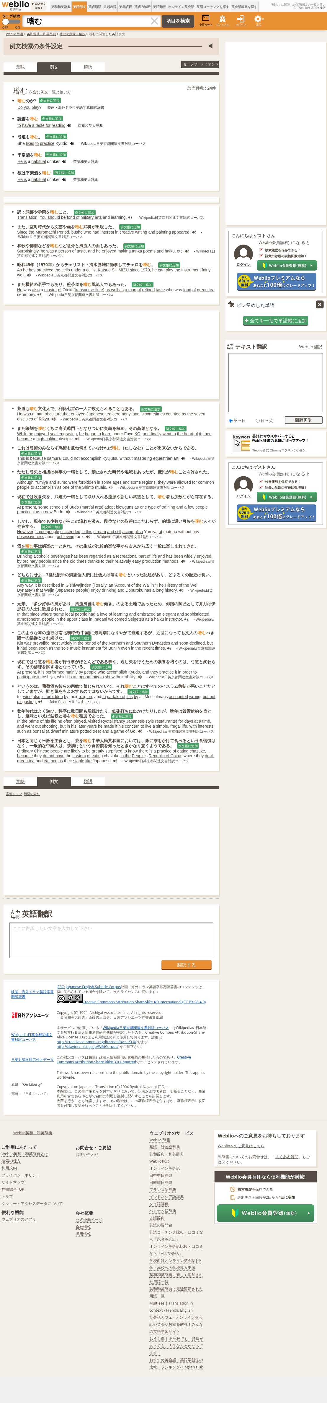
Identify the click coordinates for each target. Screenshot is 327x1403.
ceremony (121, 414)
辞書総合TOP (12, 1189)
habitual (38, 161)
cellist (91, 270)
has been (79, 556)
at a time (202, 721)
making (124, 251)
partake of (116, 696)
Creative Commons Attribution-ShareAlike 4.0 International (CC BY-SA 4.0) (131, 1001)
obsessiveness (30, 536)
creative (127, 232)
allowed (184, 482)
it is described (47, 585)
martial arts (91, 507)
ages (117, 482)
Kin (20, 643)
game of (121, 731)
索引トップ (14, 794)
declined (197, 643)
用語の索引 (32, 794)
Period (63, 232)
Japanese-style (140, 721)
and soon (179, 643)
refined (148, 289)
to (19, 125)
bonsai (38, 731)
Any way (24, 585)
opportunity (89, 676)
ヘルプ (7, 1196)
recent (148, 648)
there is (146, 751)
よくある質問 (286, 1156)
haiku (169, 251)
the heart (185, 433)
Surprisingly (27, 251)
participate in (28, 676)
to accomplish (43, 487)
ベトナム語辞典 (162, 1210)
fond (187, 289)
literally (100, 585)
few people (198, 507)
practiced (45, 270)
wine (27, 696)
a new (47, 511)
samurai (54, 458)
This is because (31, 458)
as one (63, 487)
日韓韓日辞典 (160, 1182)
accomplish (91, 458)
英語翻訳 (159, 6)
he (43, 251)
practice (47, 143)
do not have (53, 755)
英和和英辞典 (61, 6)
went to (169, 433)
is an (73, 676)
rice (54, 760)
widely (190, 556)
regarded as (100, 556)
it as (36, 511)
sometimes (155, 414)
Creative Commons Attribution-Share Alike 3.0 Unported (124, 1059)
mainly (71, 672)
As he (22, 270)
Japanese (66, 590)
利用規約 (9, 1168)
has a (150, 590)
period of (93, 643)
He (19, 289)
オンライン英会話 (181, 6)
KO (137, 433)
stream (99, 531)
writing (141, 232)
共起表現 (110, 6)
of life (152, 556)
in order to (187, 672)
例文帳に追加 (50, 100)
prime (34, 721)
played (80, 721)
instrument (191, 270)
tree (96, 731)
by (19, 561)
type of (154, 507)
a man (130, 289)
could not (71, 458)
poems (149, 251)
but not (209, 696)
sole (65, 648)
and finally (152, 433)
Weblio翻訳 (310, 346)
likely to (78, 751)
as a (149, 619)
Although (25, 482)
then (207, 433)
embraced (146, 614)
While (22, 433)
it (200, 433)
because (25, 755)
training (168, 507)
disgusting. (27, 701)
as (184, 414)
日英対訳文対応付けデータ (32, 1059)
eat (46, 760)
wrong (194, 696)
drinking (109, 590)
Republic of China (165, 755)
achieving (65, 536)
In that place (28, 614)
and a (181, 507)
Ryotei (107, 721)
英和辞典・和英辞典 (41, 34)
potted (85, 731)
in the (60, 619)
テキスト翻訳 (251, 346)
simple (162, 726)
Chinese (41, 751)
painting (163, 232)
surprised (113, 751)
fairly (206, 270)
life (53, 721)
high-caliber (47, 438)
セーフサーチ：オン (200, 64)
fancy (120, 721)
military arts (91, 217)
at (160, 531)
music (75, 648)
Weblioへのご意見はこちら (241, 1145)
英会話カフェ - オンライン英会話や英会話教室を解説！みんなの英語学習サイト (176, 1324)
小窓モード (205, 20)
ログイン (241, 24)
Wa (146, 585)
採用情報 (83, 1234)
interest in (110, 232)
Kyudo (134, 672)
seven (199, 414)
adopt (109, 507)
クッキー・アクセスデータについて (32, 1203)
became (24, 438)
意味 (20, 67)
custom (79, 755)
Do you (23, 107)
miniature (70, 731)
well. (21, 275)
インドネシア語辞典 (166, 1196)
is (142, 414)
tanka (137, 251)
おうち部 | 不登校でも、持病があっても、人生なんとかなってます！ (176, 1345)
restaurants (165, 721)
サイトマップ (12, 1182)
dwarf (56, 731)
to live (146, 726)
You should (50, 217)
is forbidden (52, 696)
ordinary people (37, 561)
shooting (50, 726)
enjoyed (109, 251)
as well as (115, 289)
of (74, 251)
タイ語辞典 (159, 1203)
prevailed (41, 643)
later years (87, 726)
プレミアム (222, 24)
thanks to (96, 561)
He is (22, 161)
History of (173, 585)
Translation (27, 217)
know (133, 751)
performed (55, 672)
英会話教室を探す (244, 6)
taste (81, 251)
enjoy (96, 590)
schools (56, 507)
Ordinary (25, 751)
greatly (98, 751)
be (88, 751)
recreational (127, 556)
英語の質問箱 (160, 1225)
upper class (77, 619)
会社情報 (83, 1226)
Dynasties (161, 643)
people (82, 590)
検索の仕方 (11, 1160)
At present (26, 507)
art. (176, 458)
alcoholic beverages (51, 556)
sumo (62, 482)
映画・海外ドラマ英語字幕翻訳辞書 (32, 994)
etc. (180, 251)
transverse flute (89, 289)
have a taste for (36, 125)
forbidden (87, 482)
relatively (123, 561)
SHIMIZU (120, 270)
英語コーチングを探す (213, 6)
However (25, 531)
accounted (178, 696)
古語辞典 (157, 1218)
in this (86, 531)
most (55, 643)
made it (110, 726)
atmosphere (28, 619)
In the (22, 721)
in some (104, 482)
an (111, 585)
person (64, 251)
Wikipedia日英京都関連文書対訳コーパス (32, 1037)
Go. (133, 731)
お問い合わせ (87, 1154)
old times (78, 561)
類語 (88, 67)
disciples (25, 419)
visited (94, 721)
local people (76, 614)
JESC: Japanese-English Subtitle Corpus (89, 986)
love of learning (114, 614)
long (160, 590)
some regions (143, 482)
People (138, 755)
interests (206, 726)
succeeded (70, 531)
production (151, 561)
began (91, 433)
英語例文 (79, 6)
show (110, 676)
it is (41, 672)
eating (183, 751)
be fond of (70, 217)
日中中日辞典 (160, 1175)
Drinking (24, 556)
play (35, 107)
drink (209, 755)
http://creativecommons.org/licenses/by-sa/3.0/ (96, 1041)
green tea (205, 289)
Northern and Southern (130, 643)
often (67, 721)
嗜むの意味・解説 (73, 34)
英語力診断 (142, 6)
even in (127, 648)
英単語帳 (125, 6)
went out (33, 726)
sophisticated (197, 614)
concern (132, 726)
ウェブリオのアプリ (18, 1219)
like (88, 760)
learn (106, 433)
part (142, 556)
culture (55, 414)
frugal (175, 726)
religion (85, 696)
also (36, 289)
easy (136, 561)
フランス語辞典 (162, 1189)
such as (24, 731)
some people (47, 531)
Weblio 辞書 (14, 34)
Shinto (88, 487)
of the (76, 487)
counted (173, 414)
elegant (169, 614)
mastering (143, 458)
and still (114, 531)
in (62, 585)
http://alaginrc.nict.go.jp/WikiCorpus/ (87, 1046)
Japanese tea (98, 414)
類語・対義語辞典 (164, 1147)
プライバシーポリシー (20, 1175)
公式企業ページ (89, 1219)
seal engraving (63, 433)
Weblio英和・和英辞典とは (24, 1153)
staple (78, 760)
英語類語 (94, 6)
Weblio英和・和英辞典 (33, 1132)
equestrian (162, 458)
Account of (125, 585)
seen (43, 648)
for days (185, 721)
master (50, 289)
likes (30, 143)
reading (59, 125)
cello (65, 270)
